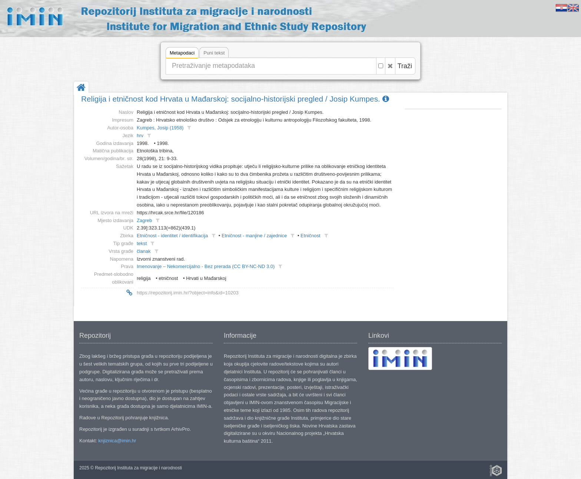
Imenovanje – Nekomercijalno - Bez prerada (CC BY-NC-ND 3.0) (206, 266)
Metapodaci (182, 54)
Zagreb (144, 220)
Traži (405, 66)
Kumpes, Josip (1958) (160, 128)
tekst (142, 243)
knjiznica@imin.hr (117, 440)
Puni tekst (214, 53)
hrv (140, 135)
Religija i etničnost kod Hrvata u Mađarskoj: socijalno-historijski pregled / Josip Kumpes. (235, 99)
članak (144, 251)
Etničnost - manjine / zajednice (254, 235)
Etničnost (310, 235)
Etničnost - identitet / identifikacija (172, 235)
